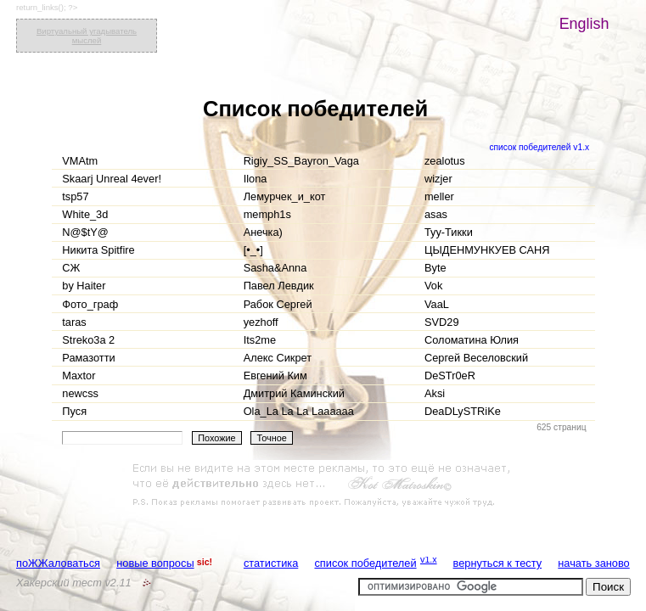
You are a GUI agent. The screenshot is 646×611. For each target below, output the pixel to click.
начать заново (593, 563)
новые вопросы (155, 563)
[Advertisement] (323, 485)
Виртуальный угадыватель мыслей (87, 35)
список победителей (365, 563)
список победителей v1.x (539, 147)
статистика (271, 563)
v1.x (428, 559)
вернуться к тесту (497, 563)
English (584, 23)
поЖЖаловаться (58, 563)
